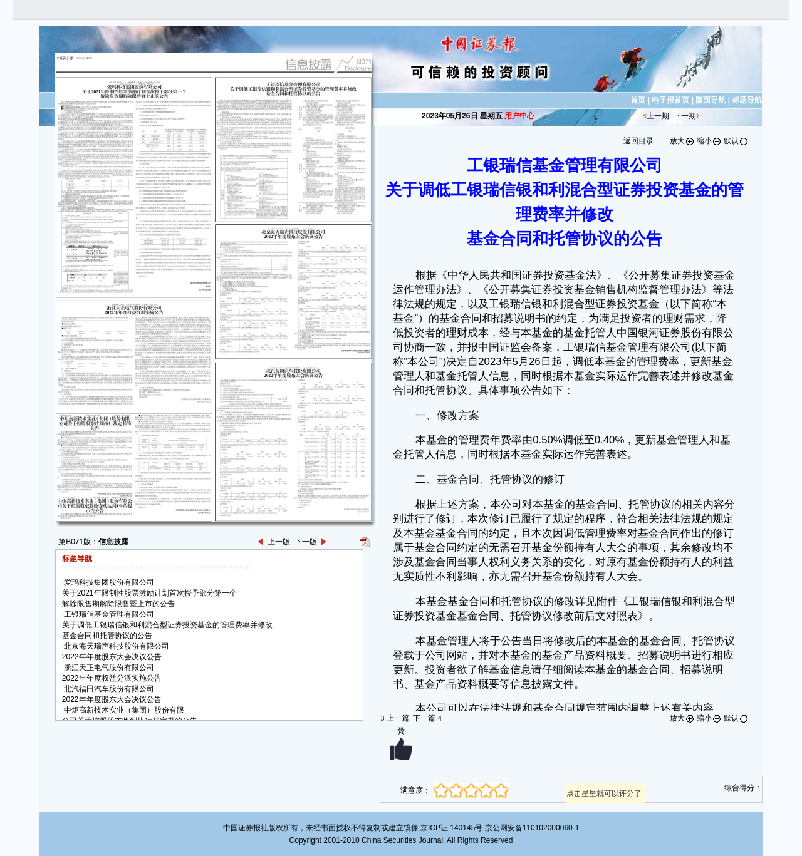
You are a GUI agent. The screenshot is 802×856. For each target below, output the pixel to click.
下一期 (685, 115)
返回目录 (638, 141)
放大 (682, 141)
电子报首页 (670, 100)
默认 (736, 141)
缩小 (709, 141)
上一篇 (394, 718)
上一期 (658, 115)
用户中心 (519, 115)
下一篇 (427, 718)
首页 (637, 100)
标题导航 (747, 100)
